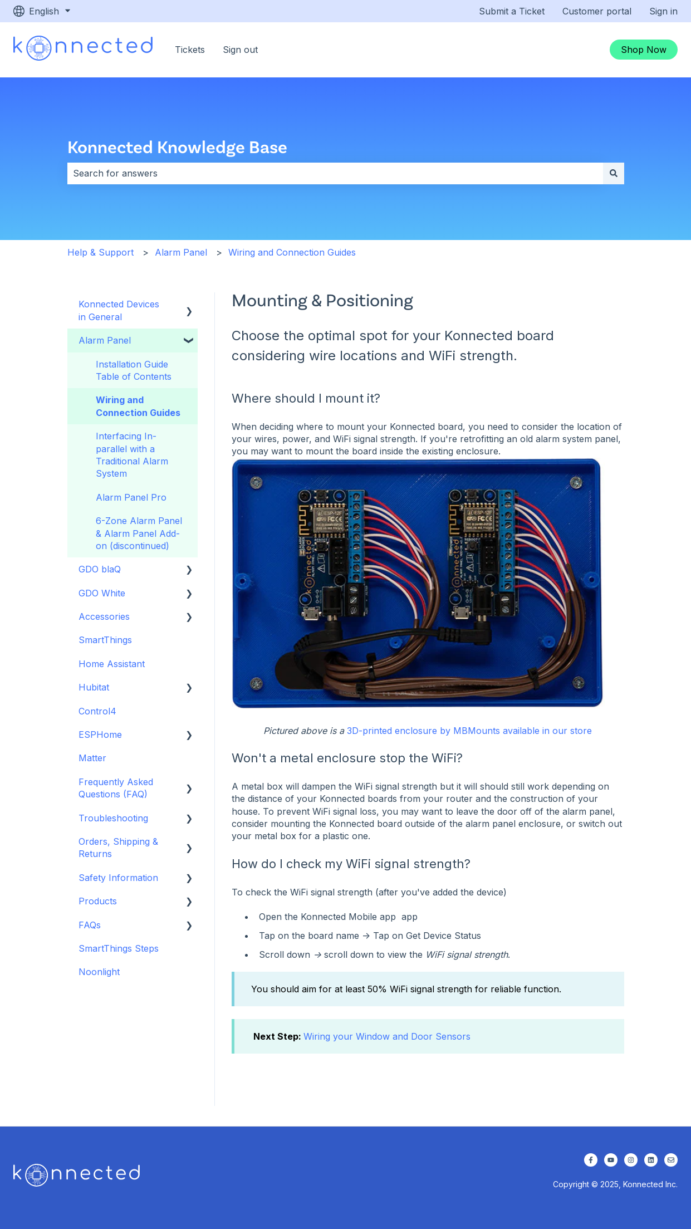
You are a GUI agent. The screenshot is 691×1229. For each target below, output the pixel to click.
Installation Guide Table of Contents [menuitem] (133, 370)
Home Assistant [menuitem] (112, 663)
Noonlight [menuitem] (99, 971)
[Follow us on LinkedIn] (651, 1160)
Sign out (240, 49)
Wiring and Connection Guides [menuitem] (138, 406)
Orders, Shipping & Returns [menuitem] (118, 847)
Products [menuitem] (98, 901)
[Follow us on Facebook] (590, 1160)
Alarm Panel (181, 252)
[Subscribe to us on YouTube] (611, 1160)
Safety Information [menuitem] (118, 877)
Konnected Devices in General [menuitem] (119, 310)
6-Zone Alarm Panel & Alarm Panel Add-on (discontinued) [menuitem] (139, 533)
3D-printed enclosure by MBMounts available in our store (469, 730)
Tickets (190, 49)
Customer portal (596, 11)
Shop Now (644, 49)
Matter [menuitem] (92, 757)
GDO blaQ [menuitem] (100, 569)
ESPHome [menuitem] (100, 734)
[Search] (613, 173)
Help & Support (100, 252)
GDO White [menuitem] (102, 593)
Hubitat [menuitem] (94, 687)
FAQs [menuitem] (90, 925)
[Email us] (671, 1160)
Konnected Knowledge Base (177, 146)
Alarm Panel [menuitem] (105, 340)
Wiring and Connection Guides (292, 252)
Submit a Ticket (512, 11)
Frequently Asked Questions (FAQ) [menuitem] (116, 788)
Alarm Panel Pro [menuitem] (131, 497)
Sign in (663, 11)
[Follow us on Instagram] (631, 1160)
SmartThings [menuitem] (105, 639)
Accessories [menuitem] (104, 616)
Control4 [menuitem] (97, 711)
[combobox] (335, 173)
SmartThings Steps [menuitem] (119, 948)
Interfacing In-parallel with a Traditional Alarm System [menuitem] (132, 454)
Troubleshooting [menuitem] (113, 818)
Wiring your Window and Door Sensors (387, 1036)
